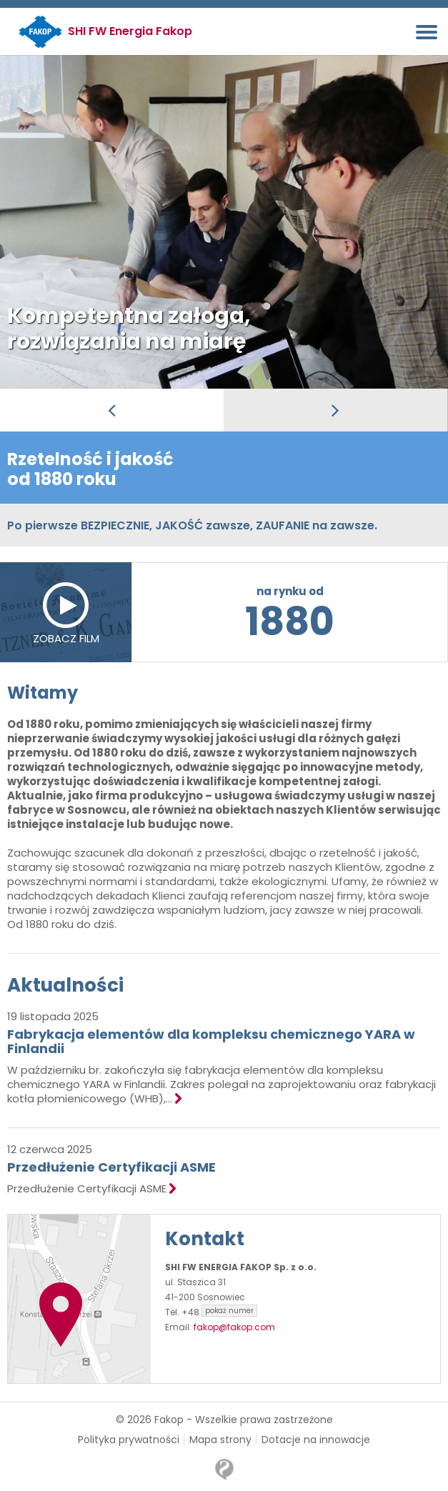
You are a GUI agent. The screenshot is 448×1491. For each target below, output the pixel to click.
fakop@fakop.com (234, 1327)
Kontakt (204, 1239)
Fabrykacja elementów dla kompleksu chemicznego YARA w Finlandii (211, 1041)
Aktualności (65, 985)
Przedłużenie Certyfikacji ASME (111, 1167)
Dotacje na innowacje (316, 1440)
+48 (219, 1312)
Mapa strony (220, 1440)
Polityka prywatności (128, 1440)
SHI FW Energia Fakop (130, 31)
